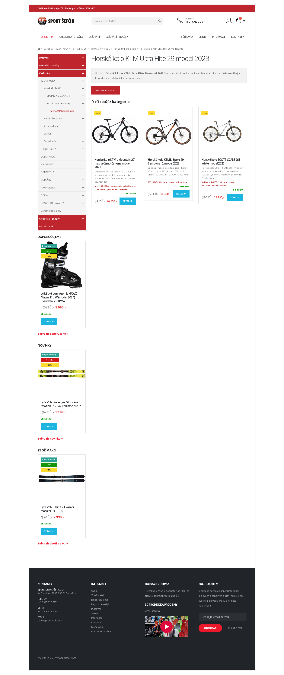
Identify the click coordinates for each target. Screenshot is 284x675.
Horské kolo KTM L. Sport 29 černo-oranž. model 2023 (165, 161)
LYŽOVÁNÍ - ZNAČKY (117, 36)
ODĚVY (44, 195)
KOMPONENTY (49, 187)
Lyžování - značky (49, 65)
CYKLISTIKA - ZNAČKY (71, 36)
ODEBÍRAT (210, 628)
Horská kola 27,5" (53, 118)
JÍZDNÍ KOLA (62, 48)
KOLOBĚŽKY (47, 164)
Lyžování (44, 57)
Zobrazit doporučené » (53, 333)
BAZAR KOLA (48, 156)
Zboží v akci (97, 595)
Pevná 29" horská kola (125, 48)
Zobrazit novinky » (50, 438)
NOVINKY (45, 345)
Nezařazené (46, 226)
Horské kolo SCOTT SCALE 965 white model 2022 (221, 161)
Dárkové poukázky (51, 210)
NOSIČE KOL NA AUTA (52, 203)
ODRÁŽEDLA (47, 172)
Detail (49, 321)
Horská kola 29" (79, 48)
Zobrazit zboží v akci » (53, 543)
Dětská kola (50, 141)
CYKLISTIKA (47, 36)
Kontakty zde (105, 90)
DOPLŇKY (46, 179)
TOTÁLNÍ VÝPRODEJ (100, 48)
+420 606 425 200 (47, 611)
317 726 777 (194, 22)
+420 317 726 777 (47, 602)
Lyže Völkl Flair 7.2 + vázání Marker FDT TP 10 (57, 509)
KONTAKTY (237, 36)
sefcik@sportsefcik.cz (50, 620)
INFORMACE (218, 36)
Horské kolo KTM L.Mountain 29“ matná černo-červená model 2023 (114, 163)
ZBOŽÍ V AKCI (47, 450)
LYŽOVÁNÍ (94, 36)
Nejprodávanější (100, 604)
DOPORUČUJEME (49, 236)
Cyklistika (48, 48)
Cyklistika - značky (49, 218)
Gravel (47, 133)
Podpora (189, 18)
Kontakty (96, 622)
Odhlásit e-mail (234, 628)
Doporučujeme (99, 599)
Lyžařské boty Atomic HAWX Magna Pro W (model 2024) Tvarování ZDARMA (59, 297)
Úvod (94, 590)
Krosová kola (51, 126)
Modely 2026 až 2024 (58, 96)
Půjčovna (96, 608)
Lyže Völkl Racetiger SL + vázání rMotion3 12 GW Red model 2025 (61, 404)
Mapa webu (97, 627)
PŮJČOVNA (187, 36)
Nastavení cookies (101, 631)
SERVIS (202, 36)
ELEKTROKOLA (48, 149)
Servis (94, 613)
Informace (97, 618)
